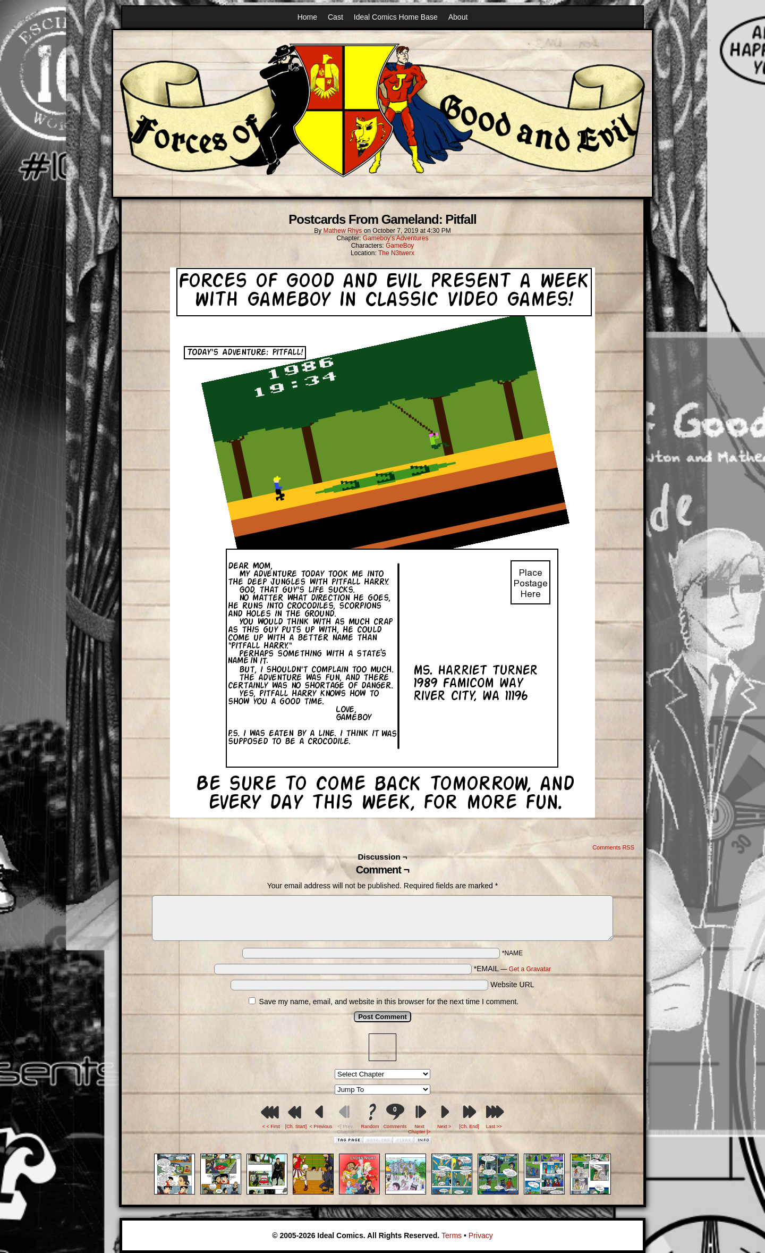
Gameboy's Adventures (396, 238)
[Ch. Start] (296, 1126)
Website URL (512, 984)
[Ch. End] (469, 1126)
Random (370, 1126)
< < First (271, 1126)
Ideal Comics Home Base (396, 17)
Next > (444, 1126)
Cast (335, 17)
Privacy (481, 1235)
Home (307, 17)
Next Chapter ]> (419, 1129)
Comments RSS (613, 847)
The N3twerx (396, 253)
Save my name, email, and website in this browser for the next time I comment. (389, 1001)
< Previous (320, 1126)
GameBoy (400, 245)
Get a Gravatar (530, 969)
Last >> (494, 1126)
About (458, 17)
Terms (451, 1235)
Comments (394, 1116)
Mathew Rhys (343, 230)
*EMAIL (512, 968)
